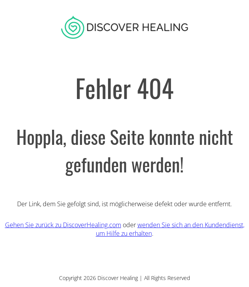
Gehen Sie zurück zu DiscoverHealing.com (63, 225)
